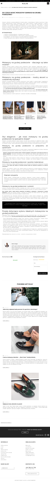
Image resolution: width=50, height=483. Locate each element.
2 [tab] (25, 123)
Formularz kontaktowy (32, 473)
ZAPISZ (25, 432)
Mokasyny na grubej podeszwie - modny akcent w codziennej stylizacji (19, 35)
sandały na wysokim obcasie (42, 142)
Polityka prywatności (6, 457)
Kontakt (2, 458)
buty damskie (31, 178)
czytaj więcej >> (6, 320)
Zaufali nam (3, 451)
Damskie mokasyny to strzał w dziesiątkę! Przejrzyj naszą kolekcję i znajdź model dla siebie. (25, 205)
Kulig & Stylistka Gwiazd (6, 452)
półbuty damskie (27, 142)
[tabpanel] (42, 112)
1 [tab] (24, 123)
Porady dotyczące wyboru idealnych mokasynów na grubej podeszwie (18, 37)
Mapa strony (3, 460)
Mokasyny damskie (6, 66)
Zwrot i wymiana (29, 450)
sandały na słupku (7, 143)
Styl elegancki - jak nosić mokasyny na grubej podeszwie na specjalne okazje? (20, 36)
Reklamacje (28, 451)
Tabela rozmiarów (30, 452)
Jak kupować (28, 447)
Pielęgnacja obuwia (30, 454)
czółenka (22, 142)
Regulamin (28, 445)
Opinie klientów (4, 450)
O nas (2, 447)
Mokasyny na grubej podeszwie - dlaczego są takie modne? (16, 34)
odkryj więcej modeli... (25, 128)
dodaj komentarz (43, 273)
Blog (2, 448)
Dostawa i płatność (30, 448)
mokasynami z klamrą (8, 178)
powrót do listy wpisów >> (6, 422)
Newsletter (3, 454)
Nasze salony (4, 455)
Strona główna (4, 445)
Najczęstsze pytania (30, 455)
